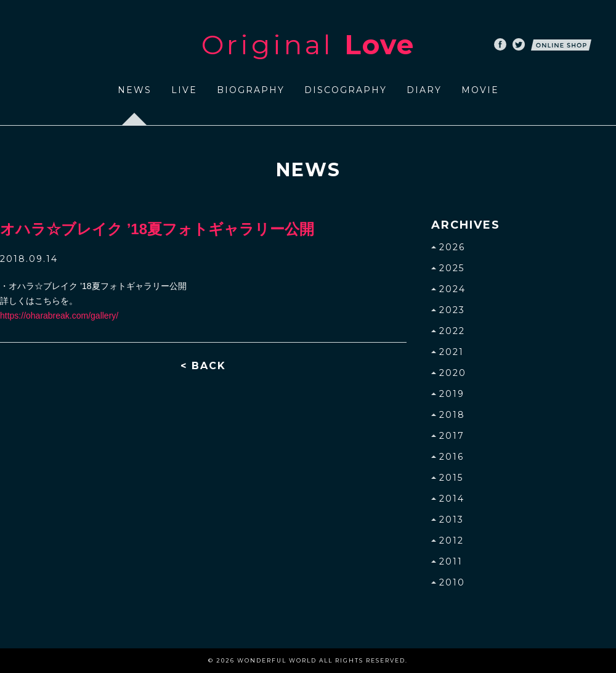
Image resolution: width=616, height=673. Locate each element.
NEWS (135, 90)
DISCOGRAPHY (345, 90)
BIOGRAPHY (251, 90)
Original (308, 44)
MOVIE (480, 90)
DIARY (424, 90)
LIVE (184, 90)
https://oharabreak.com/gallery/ (59, 315)
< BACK (203, 366)
